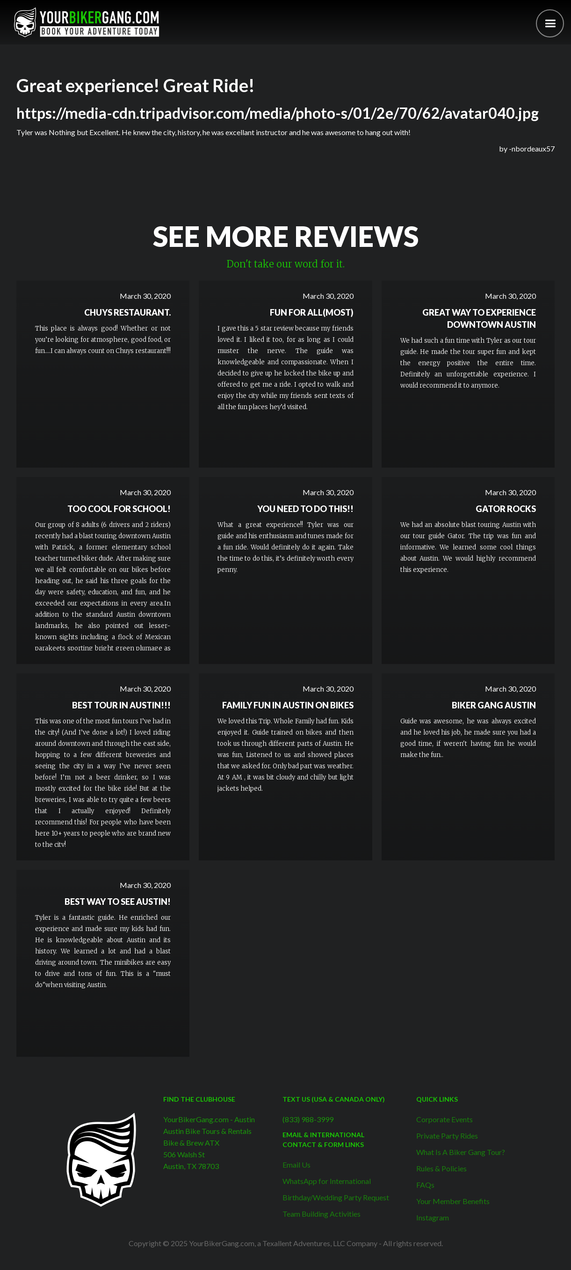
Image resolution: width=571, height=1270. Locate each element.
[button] (550, 23)
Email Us (296, 1164)
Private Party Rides (447, 1135)
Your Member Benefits (453, 1201)
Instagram (432, 1217)
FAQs (425, 1184)
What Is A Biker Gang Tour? (460, 1151)
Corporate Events (444, 1119)
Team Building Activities (321, 1213)
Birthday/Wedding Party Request (335, 1197)
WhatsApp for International (326, 1180)
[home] (86, 22)
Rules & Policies (441, 1168)
